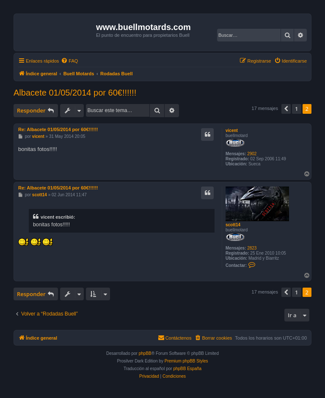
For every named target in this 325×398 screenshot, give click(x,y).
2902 (251, 153)
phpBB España (187, 368)
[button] (286, 108)
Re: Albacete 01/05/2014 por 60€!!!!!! (58, 129)
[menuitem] (69, 61)
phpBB (145, 353)
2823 (251, 248)
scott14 (233, 224)
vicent (232, 130)
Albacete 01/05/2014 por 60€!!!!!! (75, 92)
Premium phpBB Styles (186, 361)
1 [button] (296, 109)
